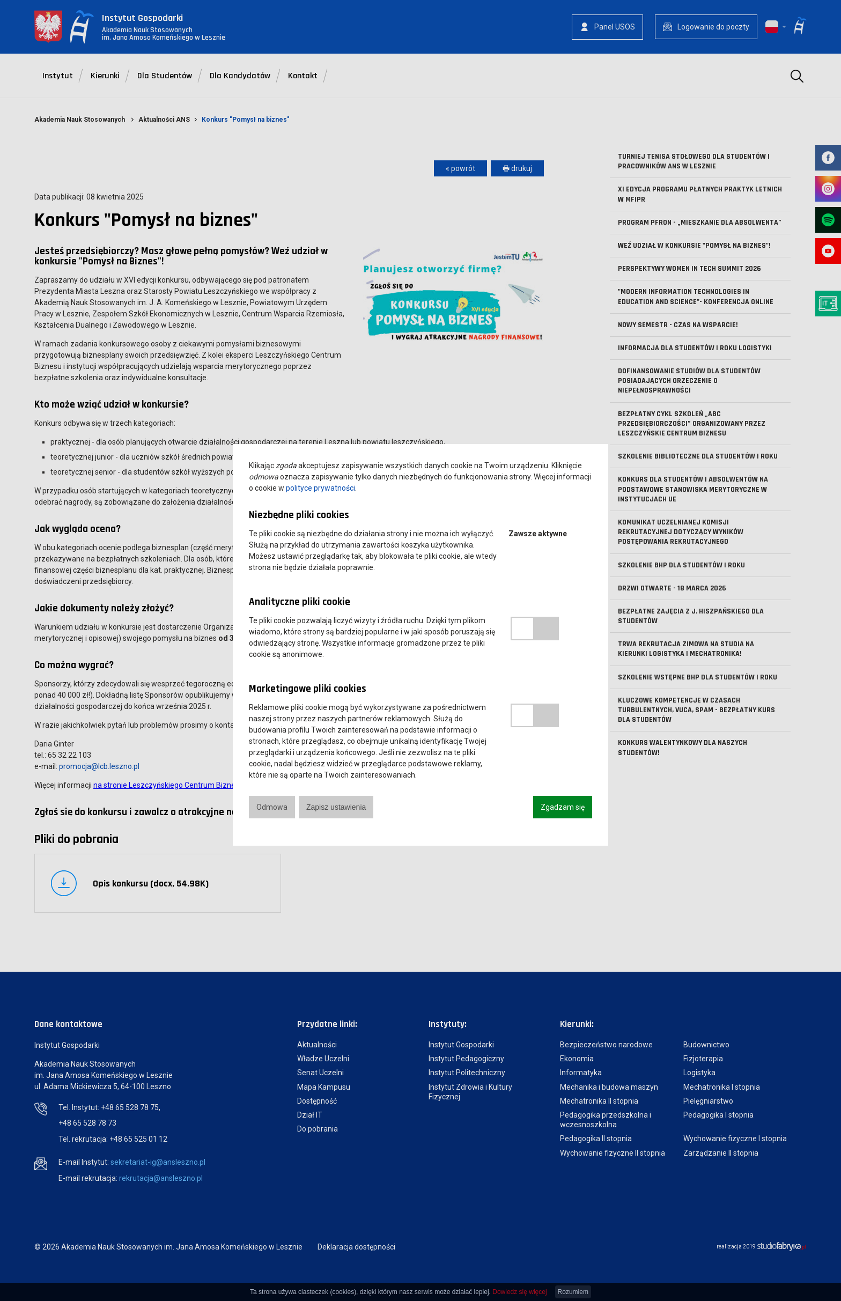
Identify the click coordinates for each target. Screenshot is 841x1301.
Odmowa (271, 807)
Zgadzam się (563, 807)
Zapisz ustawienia (336, 807)
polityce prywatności (320, 488)
